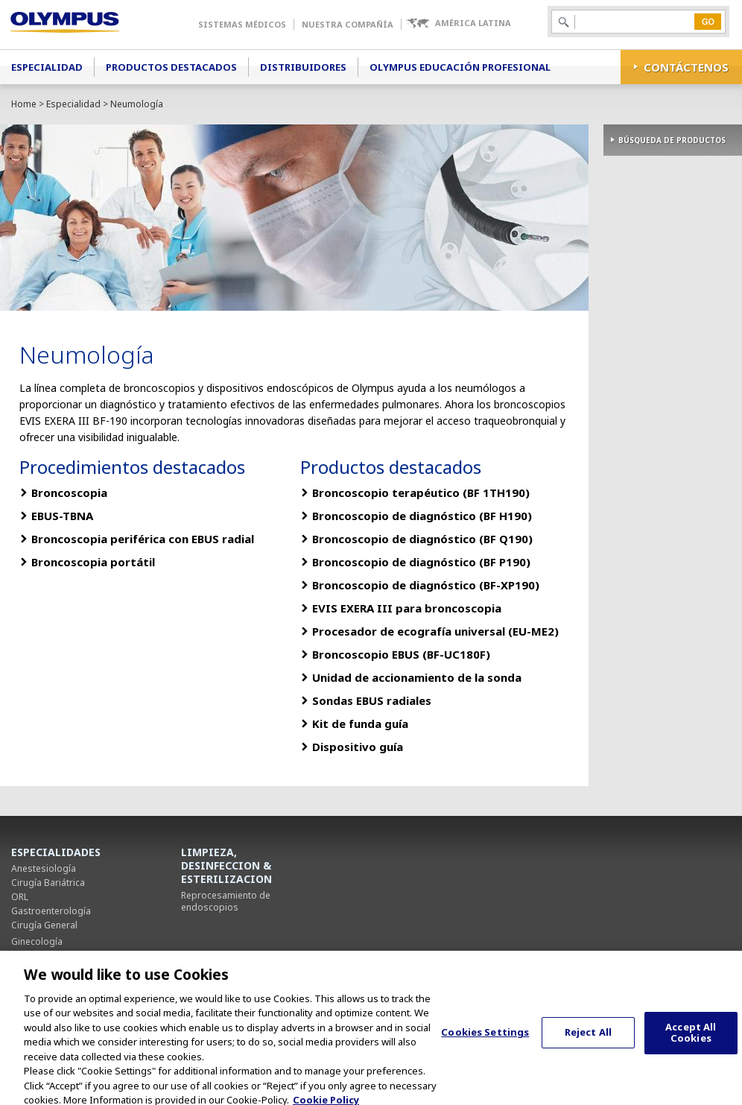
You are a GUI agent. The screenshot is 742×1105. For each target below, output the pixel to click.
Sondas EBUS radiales (371, 700)
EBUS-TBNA (62, 515)
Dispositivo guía (357, 746)
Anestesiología (43, 868)
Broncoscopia (69, 492)
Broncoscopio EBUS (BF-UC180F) (401, 654)
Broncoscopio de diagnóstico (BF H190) (422, 515)
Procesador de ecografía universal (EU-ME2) (435, 631)
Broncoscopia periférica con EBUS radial (142, 538)
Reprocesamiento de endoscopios (225, 901)
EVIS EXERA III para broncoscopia (406, 608)
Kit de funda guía (360, 723)
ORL (19, 896)
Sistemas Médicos (242, 24)
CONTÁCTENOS (686, 67)
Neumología (37, 955)
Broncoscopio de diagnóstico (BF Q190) (422, 538)
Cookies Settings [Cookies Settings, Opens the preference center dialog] (485, 1040)
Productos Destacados (171, 67)
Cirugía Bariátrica (48, 882)
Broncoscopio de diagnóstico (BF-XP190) (425, 584)
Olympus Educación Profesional (460, 67)
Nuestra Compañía (347, 24)
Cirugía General (44, 925)
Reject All (588, 1040)
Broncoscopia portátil (93, 561)
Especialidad (47, 67)
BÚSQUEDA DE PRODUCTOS (672, 140)
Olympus (86, 24)
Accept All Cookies (690, 1040)
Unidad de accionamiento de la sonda (416, 677)
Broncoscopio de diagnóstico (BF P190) (421, 561)
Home (24, 104)
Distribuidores (303, 67)
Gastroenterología (51, 911)
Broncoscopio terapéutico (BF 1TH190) (421, 492)
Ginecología (37, 941)
